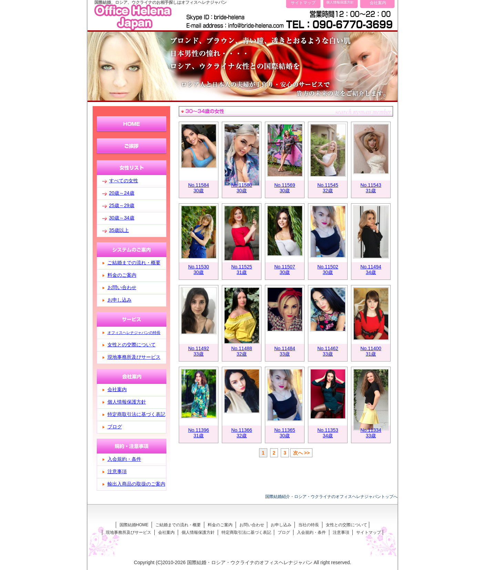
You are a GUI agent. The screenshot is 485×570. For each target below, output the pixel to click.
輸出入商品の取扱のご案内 (136, 484)
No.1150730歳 (284, 269)
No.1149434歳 (370, 269)
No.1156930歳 (284, 187)
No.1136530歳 (284, 432)
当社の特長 (308, 524)
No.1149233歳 (198, 351)
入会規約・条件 (124, 459)
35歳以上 (119, 230)
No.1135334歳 (327, 432)
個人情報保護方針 (340, 2)
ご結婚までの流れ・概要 (134, 262)
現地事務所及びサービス (134, 357)
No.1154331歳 (370, 187)
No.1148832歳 (241, 351)
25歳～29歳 (121, 205)
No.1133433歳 (370, 432)
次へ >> (301, 453)
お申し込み (119, 300)
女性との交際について (131, 344)
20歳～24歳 (121, 193)
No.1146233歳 (327, 351)
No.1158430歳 (198, 187)
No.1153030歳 (198, 269)
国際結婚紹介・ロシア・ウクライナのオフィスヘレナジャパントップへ (331, 496)
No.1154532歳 (327, 187)
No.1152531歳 (241, 269)
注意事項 (117, 471)
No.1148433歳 (284, 351)
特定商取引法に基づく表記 (136, 414)
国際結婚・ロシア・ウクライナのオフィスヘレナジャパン (249, 562)
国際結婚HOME (134, 524)
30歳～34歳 (121, 218)
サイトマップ (303, 2)
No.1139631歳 (198, 432)
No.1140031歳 (370, 351)
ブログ (114, 426)
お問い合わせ (121, 287)
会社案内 (378, 2)
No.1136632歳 (241, 432)
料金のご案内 (121, 275)
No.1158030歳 (241, 187)
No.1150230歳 (327, 269)
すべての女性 (123, 180)
